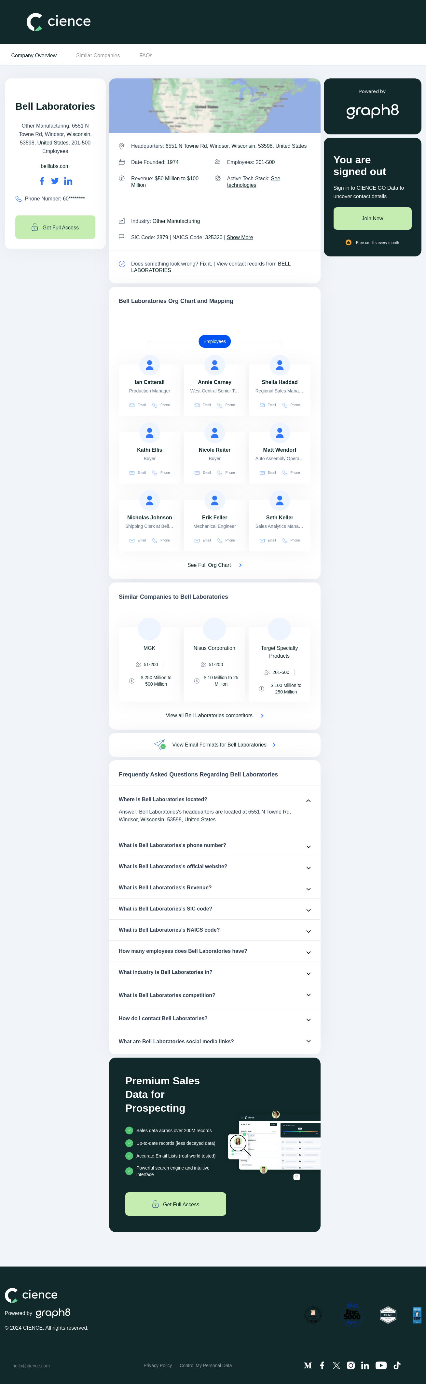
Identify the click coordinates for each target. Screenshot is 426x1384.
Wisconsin (78, 134)
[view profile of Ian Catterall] (149, 365)
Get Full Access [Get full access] (55, 227)
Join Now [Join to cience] (372, 218)
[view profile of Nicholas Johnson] (149, 500)
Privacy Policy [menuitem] (158, 1365)
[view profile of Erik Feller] (214, 500)
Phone (161, 405)
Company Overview (34, 55)
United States (53, 142)
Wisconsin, (153, 819)
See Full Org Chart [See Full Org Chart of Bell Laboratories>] (209, 565)
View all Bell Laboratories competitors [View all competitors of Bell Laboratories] (209, 715)
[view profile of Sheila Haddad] (279, 365)
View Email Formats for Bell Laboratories (219, 744)
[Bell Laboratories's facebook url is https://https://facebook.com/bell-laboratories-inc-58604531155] (42, 181)
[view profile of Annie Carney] (214, 365)
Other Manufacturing (176, 221)
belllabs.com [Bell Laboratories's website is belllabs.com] (55, 166)
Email (138, 405)
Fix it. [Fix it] (206, 264)
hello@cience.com (31, 1365)
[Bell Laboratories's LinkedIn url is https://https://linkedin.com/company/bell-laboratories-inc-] (68, 181)
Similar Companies (98, 55)
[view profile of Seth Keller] (279, 500)
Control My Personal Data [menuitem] (206, 1365)
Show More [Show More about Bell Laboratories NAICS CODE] (240, 237)
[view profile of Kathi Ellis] (149, 432)
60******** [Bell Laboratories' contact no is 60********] (74, 198)
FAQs (145, 55)
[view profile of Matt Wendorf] (279, 432)
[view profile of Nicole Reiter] (214, 432)
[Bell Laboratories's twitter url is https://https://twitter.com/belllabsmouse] (55, 181)
